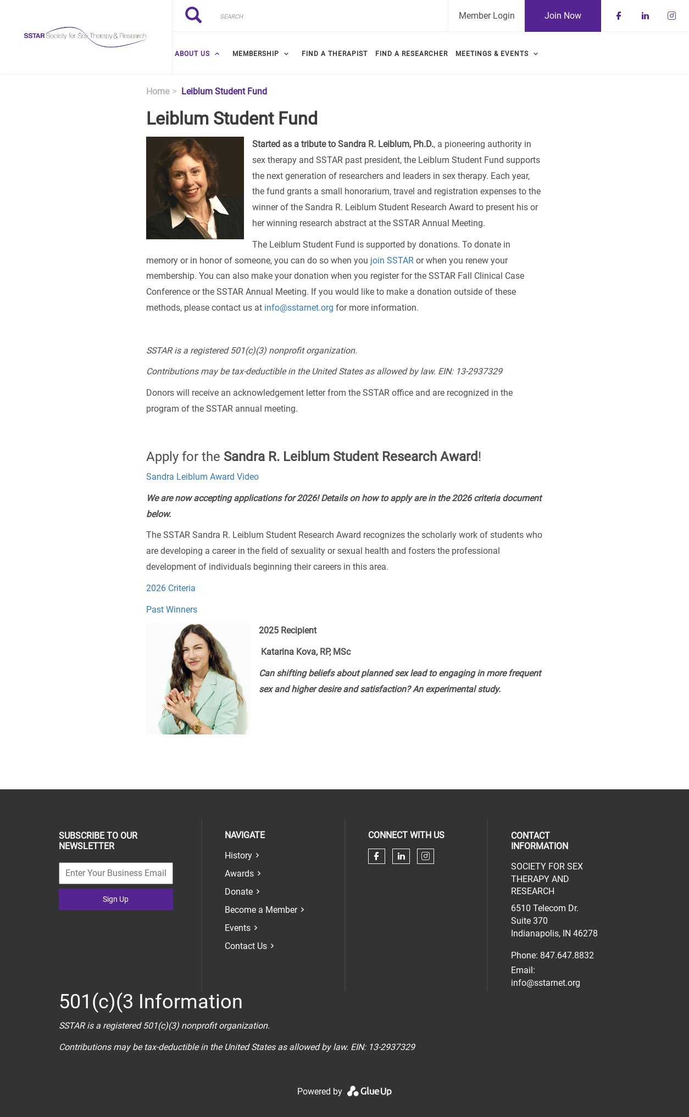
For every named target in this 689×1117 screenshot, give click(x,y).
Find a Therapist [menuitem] (335, 54)
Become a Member (261, 910)
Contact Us (246, 946)
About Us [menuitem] (192, 54)
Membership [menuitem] (255, 54)
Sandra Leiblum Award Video (202, 477)
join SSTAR (392, 260)
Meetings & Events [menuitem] (492, 54)
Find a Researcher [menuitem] (411, 54)
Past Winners (171, 609)
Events (238, 928)
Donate (239, 891)
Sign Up (116, 899)
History (238, 855)
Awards (239, 873)
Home (157, 91)
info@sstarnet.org (299, 307)
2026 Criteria (171, 588)
